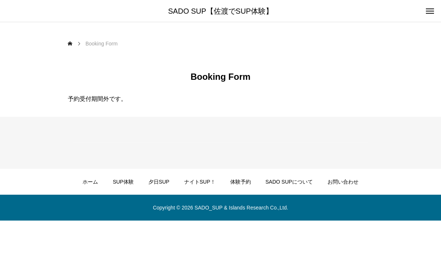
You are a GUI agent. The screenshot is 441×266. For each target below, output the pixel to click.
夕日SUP (158, 182)
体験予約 (240, 182)
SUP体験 (123, 182)
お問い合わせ (343, 182)
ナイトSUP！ (200, 182)
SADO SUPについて (289, 182)
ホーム (90, 182)
